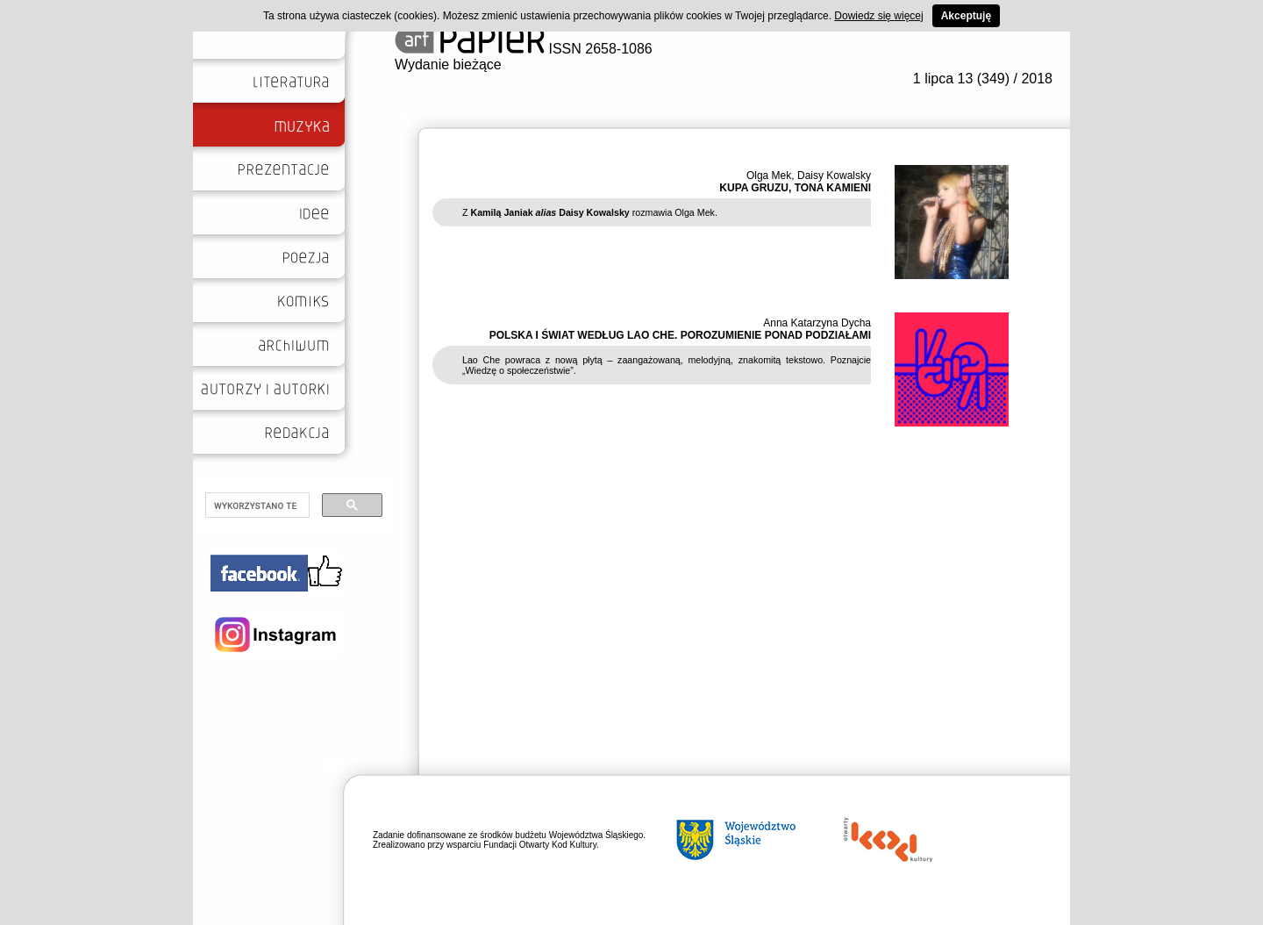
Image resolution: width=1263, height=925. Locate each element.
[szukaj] (255, 505)
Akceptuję (966, 16)
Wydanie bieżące (448, 64)
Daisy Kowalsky (834, 175)
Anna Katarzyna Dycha (817, 323)
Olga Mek (768, 175)
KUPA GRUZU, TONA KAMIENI (795, 188)
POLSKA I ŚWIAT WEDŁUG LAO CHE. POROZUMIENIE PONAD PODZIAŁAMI (680, 335)
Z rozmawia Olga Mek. (589, 212)
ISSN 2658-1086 (524, 48)
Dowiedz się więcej (878, 16)
